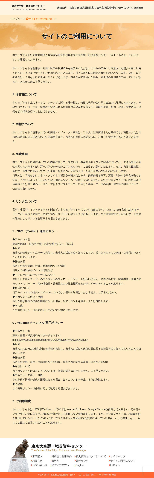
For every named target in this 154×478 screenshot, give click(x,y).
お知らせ (74, 7)
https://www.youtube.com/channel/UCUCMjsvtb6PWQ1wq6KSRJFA (50, 339)
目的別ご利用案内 (61, 456)
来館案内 (63, 7)
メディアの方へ (60, 465)
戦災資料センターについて (119, 7)
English (138, 7)
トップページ (17, 18)
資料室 (100, 7)
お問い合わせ (39, 465)
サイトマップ (117, 456)
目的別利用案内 (88, 7)
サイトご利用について (122, 460)
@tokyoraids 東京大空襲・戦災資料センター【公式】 (43, 243)
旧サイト (114, 465)
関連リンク (81, 460)
